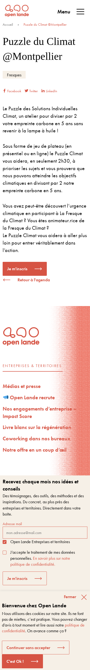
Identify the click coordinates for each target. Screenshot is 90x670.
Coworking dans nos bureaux (36, 438)
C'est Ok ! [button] (15, 661)
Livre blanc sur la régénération (37, 427)
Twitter (31, 91)
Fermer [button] (70, 596)
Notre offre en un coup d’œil (34, 449)
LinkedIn (49, 91)
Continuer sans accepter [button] (28, 647)
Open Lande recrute (29, 397)
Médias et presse (22, 386)
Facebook (12, 91)
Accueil (8, 24)
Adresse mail (45, 530)
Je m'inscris (17, 268)
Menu (71, 12)
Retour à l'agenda (34, 280)
